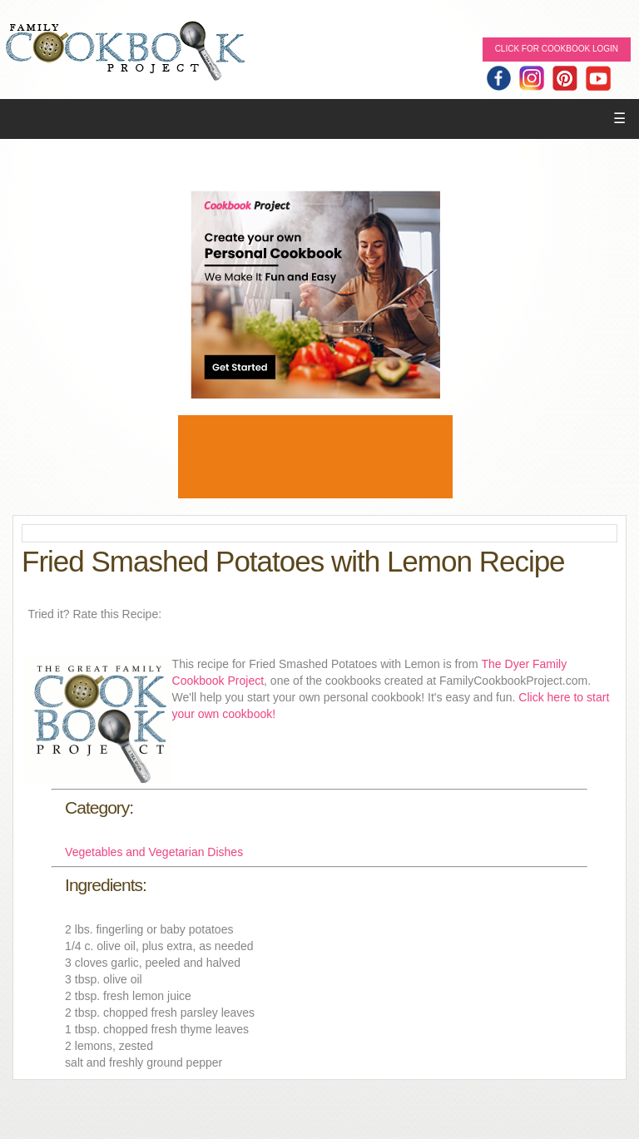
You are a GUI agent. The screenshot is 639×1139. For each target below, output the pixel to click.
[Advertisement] (315, 456)
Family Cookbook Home (124, 52)
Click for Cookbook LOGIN (556, 48)
